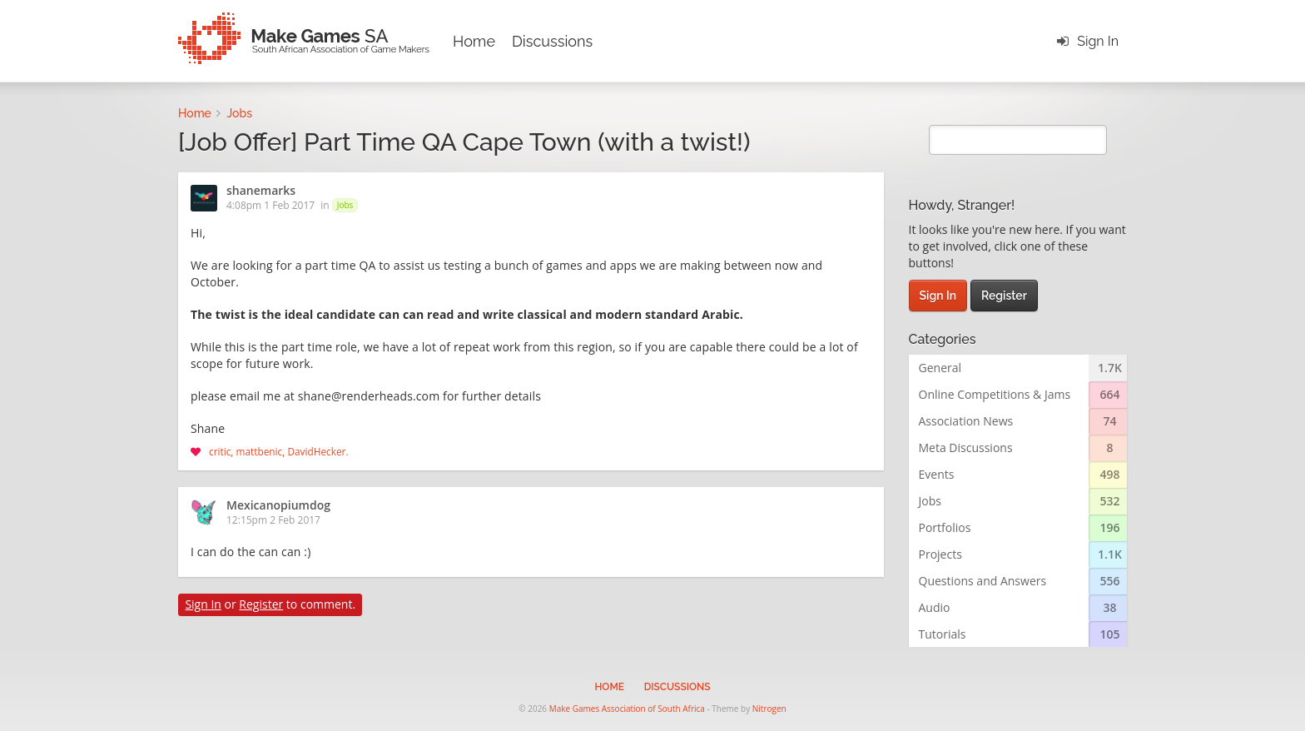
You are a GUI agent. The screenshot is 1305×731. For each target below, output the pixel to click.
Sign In (1098, 41)
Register (261, 604)
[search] (1018, 140)
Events (937, 474)
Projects (940, 554)
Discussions (552, 41)
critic (220, 451)
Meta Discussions (966, 447)
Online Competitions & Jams (995, 394)
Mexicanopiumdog (278, 506)
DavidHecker (316, 451)
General (940, 367)
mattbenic (259, 451)
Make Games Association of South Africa (627, 708)
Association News (966, 421)
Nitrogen (769, 708)
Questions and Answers (983, 581)
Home (474, 41)
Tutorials (942, 634)
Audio (934, 607)
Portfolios (945, 527)
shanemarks (260, 191)
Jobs (345, 205)
